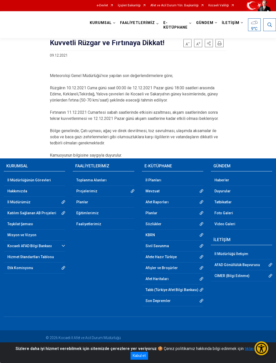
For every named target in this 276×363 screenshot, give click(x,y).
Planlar (82, 202)
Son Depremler (158, 301)
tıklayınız (252, 348)
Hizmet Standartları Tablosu (30, 257)
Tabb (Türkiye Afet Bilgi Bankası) (172, 290)
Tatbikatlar (223, 202)
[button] (209, 43)
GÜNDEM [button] (204, 23)
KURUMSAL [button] (101, 23)
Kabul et (139, 356)
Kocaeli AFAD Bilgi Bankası (29, 246)
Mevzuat (152, 191)
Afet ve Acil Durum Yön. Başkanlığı (174, 5)
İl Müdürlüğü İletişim (231, 254)
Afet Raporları (157, 202)
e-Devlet (102, 5)
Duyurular (222, 191)
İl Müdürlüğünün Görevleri (29, 180)
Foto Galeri (223, 213)
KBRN (150, 235)
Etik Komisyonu (20, 268)
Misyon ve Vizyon (21, 235)
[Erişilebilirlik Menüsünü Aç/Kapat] (261, 348)
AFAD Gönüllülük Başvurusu (237, 265)
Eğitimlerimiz (87, 213)
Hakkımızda (17, 191)
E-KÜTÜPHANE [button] (175, 25)
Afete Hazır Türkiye (161, 257)
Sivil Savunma (157, 246)
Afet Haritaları (157, 279)
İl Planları (153, 180)
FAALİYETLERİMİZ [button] (137, 23)
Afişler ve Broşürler (162, 268)
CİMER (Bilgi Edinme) (232, 276)
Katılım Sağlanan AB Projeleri (31, 213)
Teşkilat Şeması (20, 224)
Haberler (221, 180)
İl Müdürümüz (19, 202)
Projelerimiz (86, 191)
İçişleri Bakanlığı (129, 5)
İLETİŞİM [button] (230, 23)
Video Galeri (224, 224)
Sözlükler (154, 224)
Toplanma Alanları (91, 180)
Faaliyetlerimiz (88, 224)
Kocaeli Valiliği (218, 5)
